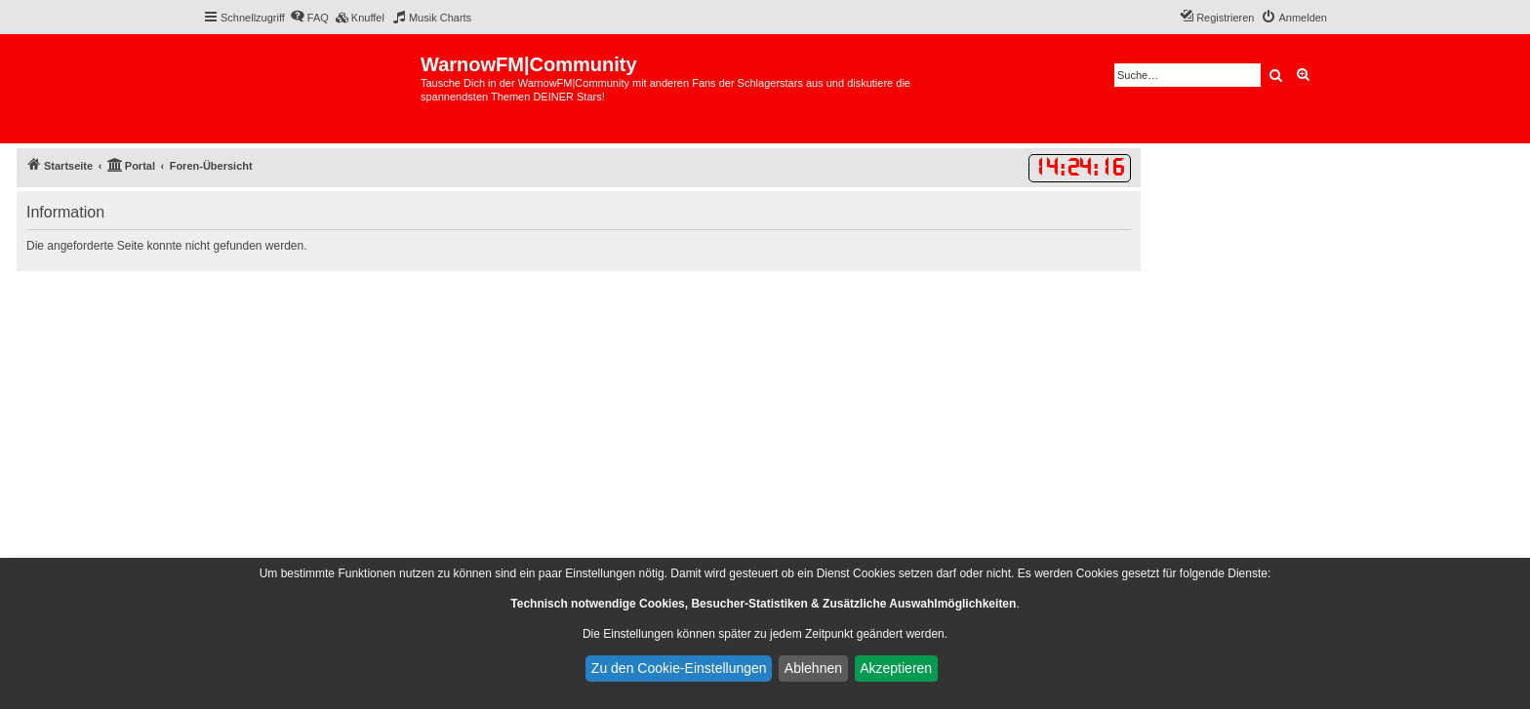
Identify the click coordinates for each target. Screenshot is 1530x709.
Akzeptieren (896, 668)
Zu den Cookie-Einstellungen (679, 668)
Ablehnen (813, 668)
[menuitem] (309, 17)
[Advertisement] (579, 417)
